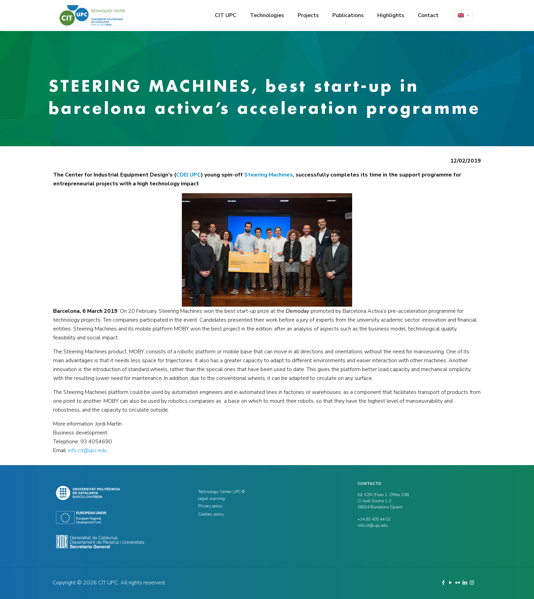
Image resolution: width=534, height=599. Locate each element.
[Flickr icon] (457, 582)
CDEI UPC (188, 175)
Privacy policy (210, 506)
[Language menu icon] (463, 15)
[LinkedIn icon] (464, 582)
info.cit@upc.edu (87, 450)
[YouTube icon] (450, 582)
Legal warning (211, 498)
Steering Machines (268, 175)
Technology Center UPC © (221, 491)
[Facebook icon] (443, 582)
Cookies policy (211, 514)
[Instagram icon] (471, 582)
